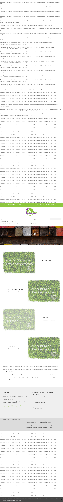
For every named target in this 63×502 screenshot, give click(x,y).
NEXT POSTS (10, 379)
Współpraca (34, 223)
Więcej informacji (18, 500)
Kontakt (49, 428)
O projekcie (29, 428)
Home (31, 237)
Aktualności (6, 223)
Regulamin (16, 223)
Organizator (44, 428)
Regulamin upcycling (36, 428)
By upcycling (45, 263)
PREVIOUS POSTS (10, 371)
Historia (25, 223)
